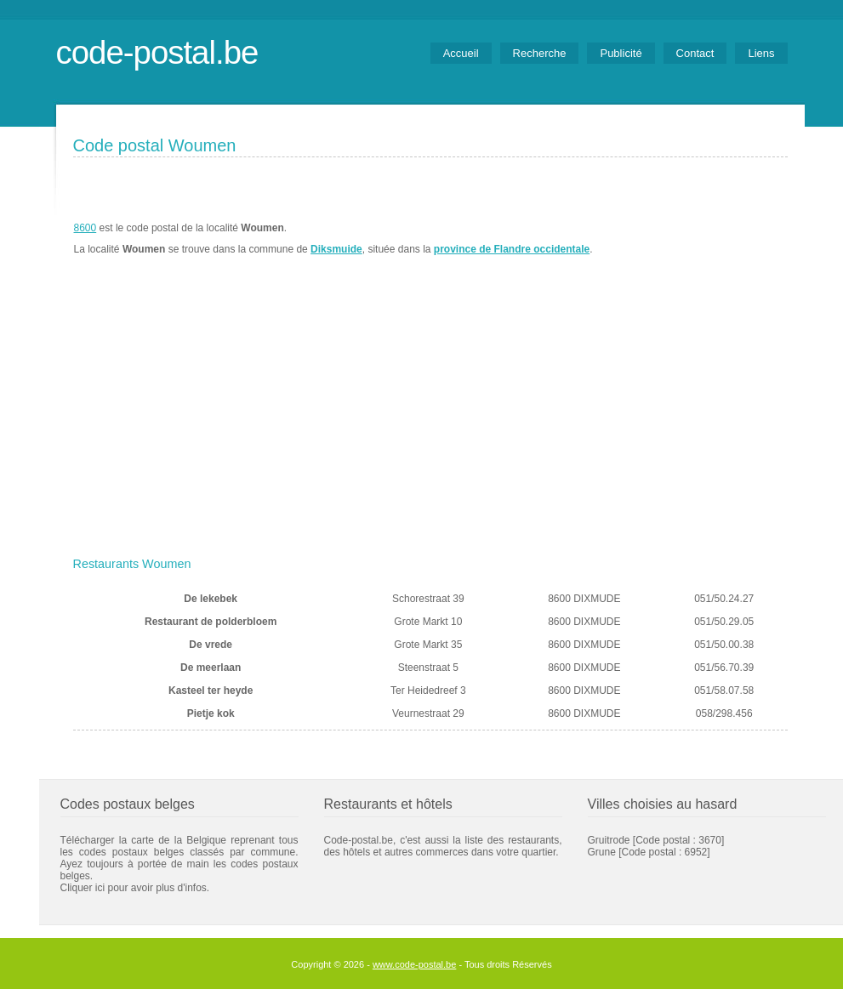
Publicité (620, 53)
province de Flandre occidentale (512, 249)
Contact (695, 53)
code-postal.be (157, 52)
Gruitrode (609, 840)
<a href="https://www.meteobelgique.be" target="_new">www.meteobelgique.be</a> (691, 239)
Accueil (461, 53)
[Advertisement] (430, 423)
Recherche (540, 53)
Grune (602, 852)
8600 (85, 228)
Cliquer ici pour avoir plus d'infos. (135, 888)
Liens (761, 53)
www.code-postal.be (414, 964)
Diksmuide (336, 249)
